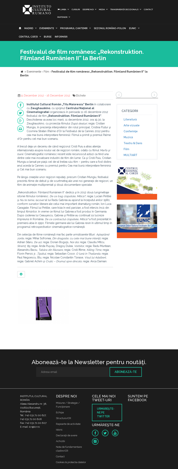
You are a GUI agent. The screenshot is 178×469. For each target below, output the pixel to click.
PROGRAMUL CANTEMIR (74, 28)
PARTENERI (62, 17)
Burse (48, 36)
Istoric (59, 429)
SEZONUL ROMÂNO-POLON (110, 28)
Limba (61, 9)
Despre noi (88, 9)
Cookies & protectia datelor (71, 462)
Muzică (128, 137)
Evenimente (46, 28)
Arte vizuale (131, 125)
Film (126, 149)
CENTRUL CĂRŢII (28, 36)
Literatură (130, 119)
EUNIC (132, 28)
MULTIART (130, 155)
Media (102, 9)
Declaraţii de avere (66, 435)
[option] (43, 307)
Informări (61, 36)
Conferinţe (131, 131)
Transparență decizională (124, 9)
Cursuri (75, 9)
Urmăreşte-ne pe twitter (105, 412)
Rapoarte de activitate (68, 423)
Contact (148, 9)
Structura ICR (63, 418)
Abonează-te (126, 372)
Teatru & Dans (133, 143)
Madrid (28, 28)
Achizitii (60, 441)
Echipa (60, 412)
